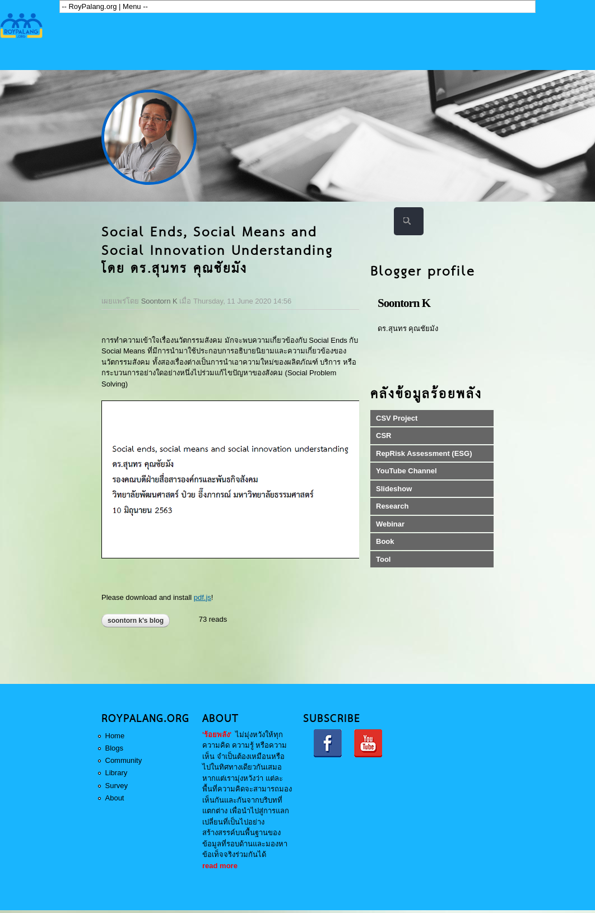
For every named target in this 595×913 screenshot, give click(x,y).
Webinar (390, 524)
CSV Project (396, 418)
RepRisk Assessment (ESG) (424, 453)
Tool (383, 559)
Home (115, 736)
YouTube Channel (406, 471)
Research (392, 506)
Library (116, 772)
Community (123, 760)
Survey (116, 785)
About (114, 798)
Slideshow (394, 489)
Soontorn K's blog (136, 621)
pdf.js (202, 597)
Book (385, 541)
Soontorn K (159, 301)
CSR (383, 435)
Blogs (114, 748)
